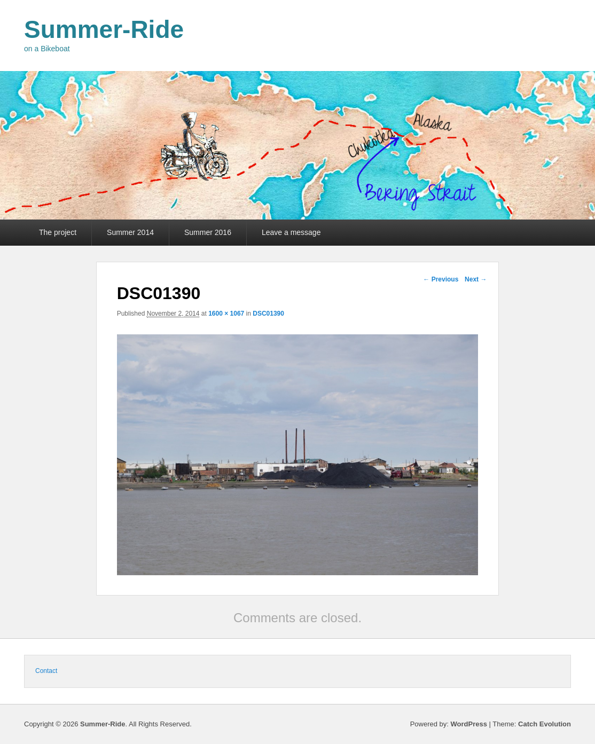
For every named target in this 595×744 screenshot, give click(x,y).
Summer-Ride (104, 29)
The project (57, 232)
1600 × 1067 (226, 313)
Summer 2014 (130, 232)
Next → (476, 279)
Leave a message (291, 232)
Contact (46, 671)
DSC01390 (268, 313)
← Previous (440, 279)
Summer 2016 (207, 232)
